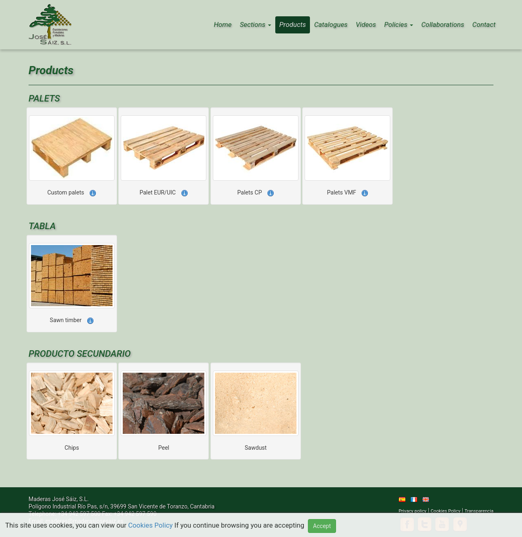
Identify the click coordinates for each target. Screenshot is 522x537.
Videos (366, 24)
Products (292, 24)
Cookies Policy (445, 511)
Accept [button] (322, 526)
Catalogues (330, 24)
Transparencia (478, 511)
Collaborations (442, 24)
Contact (483, 24)
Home (223, 24)
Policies (398, 24)
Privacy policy (413, 511)
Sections (255, 24)
